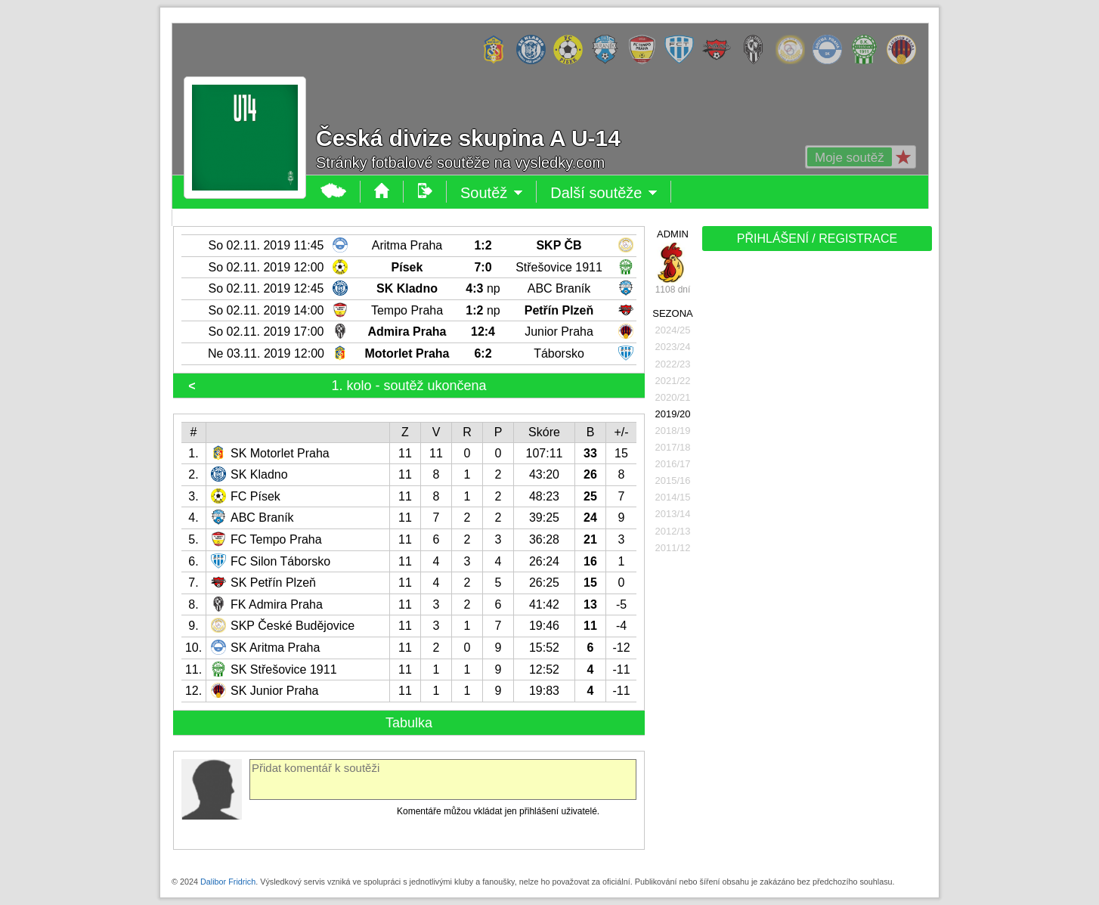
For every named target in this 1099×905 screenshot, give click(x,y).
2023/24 (673, 346)
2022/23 (673, 364)
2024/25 (673, 330)
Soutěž (492, 193)
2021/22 (673, 380)
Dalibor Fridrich (227, 881)
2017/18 (673, 447)
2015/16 (673, 480)
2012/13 (673, 531)
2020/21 (673, 397)
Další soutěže (604, 193)
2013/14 (673, 513)
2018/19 (673, 430)
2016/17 (673, 464)
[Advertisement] (815, 493)
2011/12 (673, 547)
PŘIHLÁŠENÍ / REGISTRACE (817, 238)
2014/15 (673, 497)
